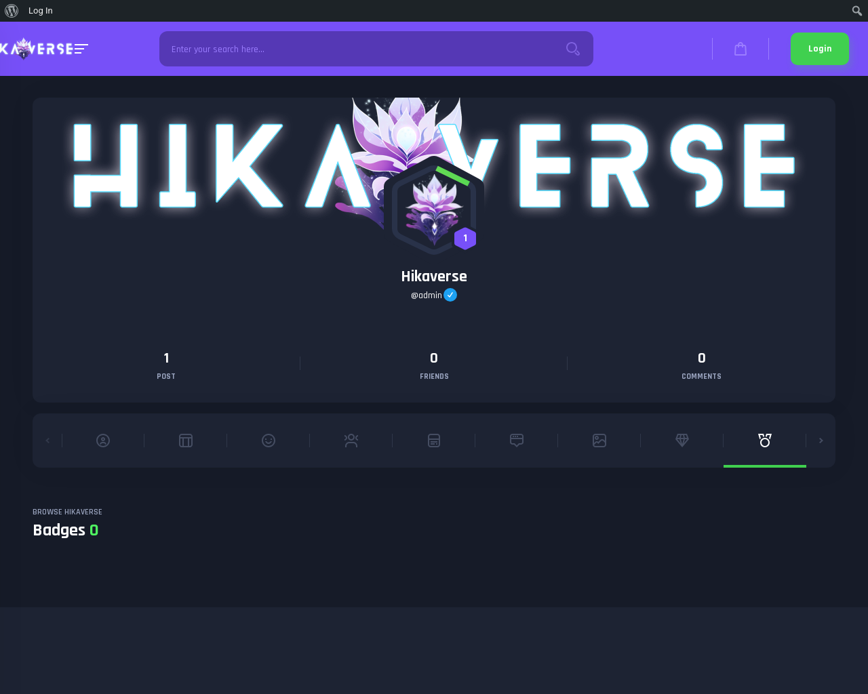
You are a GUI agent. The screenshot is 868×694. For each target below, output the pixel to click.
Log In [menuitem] (40, 10)
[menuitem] (12, 11)
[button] (47, 440)
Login (819, 49)
